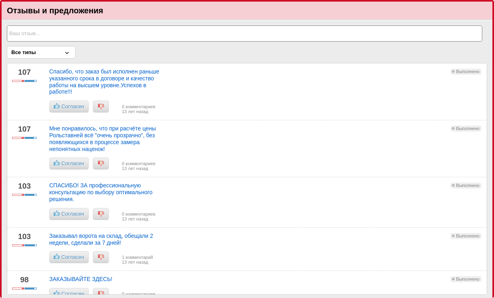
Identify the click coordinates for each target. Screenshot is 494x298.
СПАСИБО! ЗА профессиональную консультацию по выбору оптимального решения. (101, 192)
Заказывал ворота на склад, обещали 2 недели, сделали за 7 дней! (101, 239)
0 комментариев (138, 106)
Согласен (69, 106)
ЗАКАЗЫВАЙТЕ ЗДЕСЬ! (81, 279)
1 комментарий (137, 257)
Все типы (23, 52)
